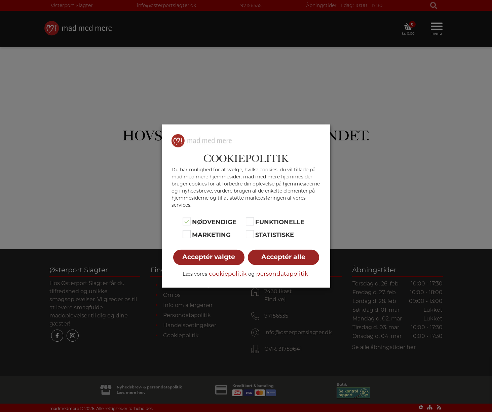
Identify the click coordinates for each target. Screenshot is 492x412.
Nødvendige (214, 222)
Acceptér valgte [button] (208, 257)
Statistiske (274, 235)
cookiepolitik (228, 273)
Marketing (211, 235)
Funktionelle (279, 222)
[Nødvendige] (187, 221)
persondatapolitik (282, 273)
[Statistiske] (250, 234)
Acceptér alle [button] (283, 257)
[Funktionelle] (250, 221)
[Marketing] (187, 234)
